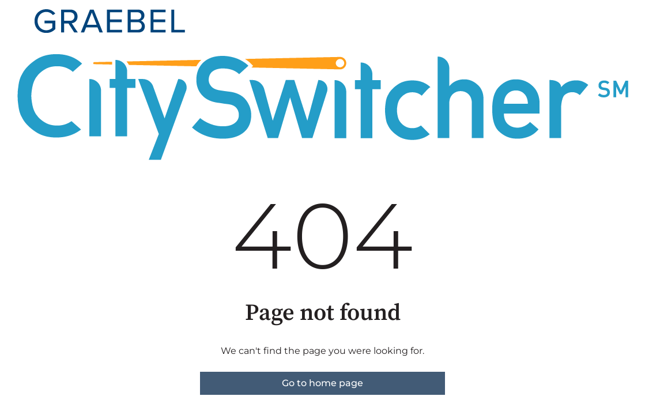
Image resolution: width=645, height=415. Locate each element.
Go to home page (322, 383)
